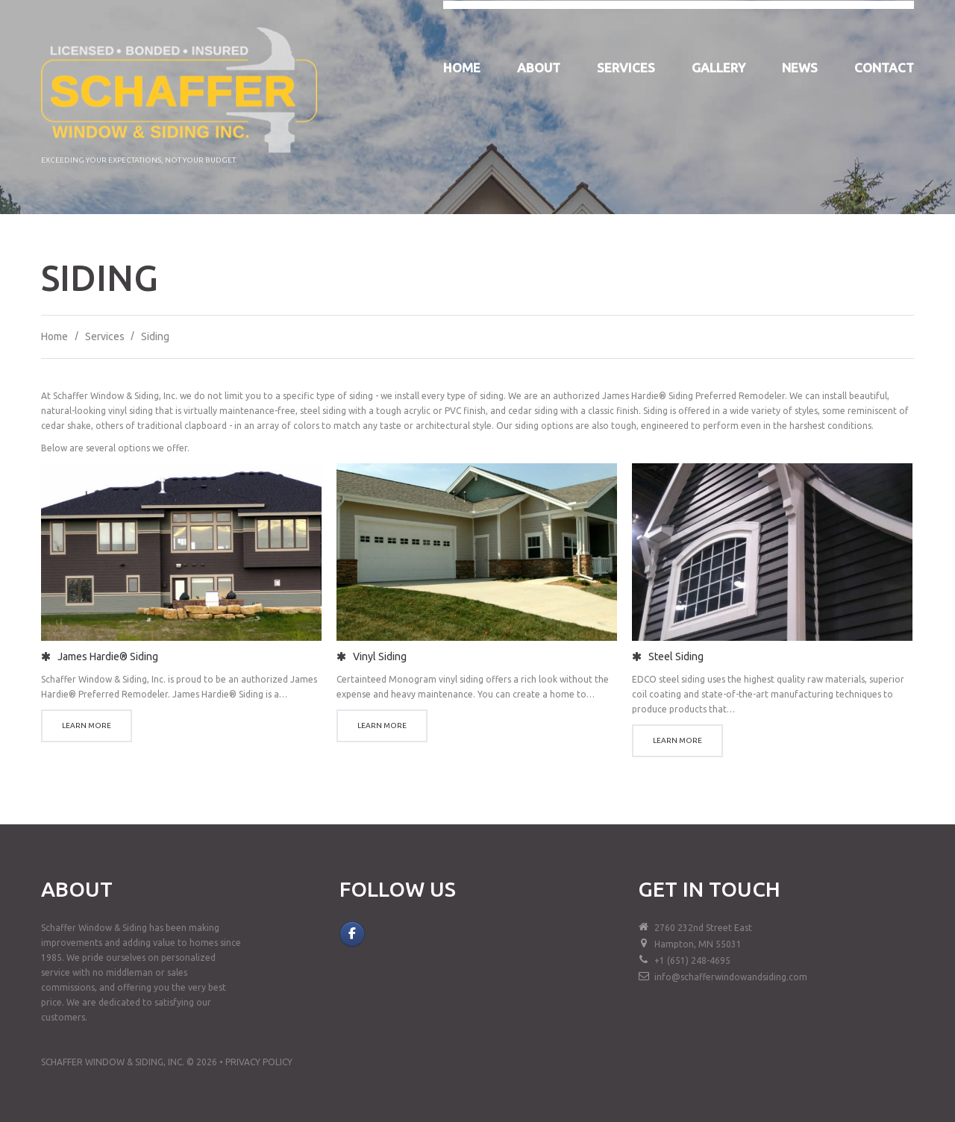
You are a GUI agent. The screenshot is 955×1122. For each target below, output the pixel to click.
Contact (884, 67)
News (800, 67)
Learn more (86, 725)
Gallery (718, 67)
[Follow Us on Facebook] (352, 934)
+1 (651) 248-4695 (692, 960)
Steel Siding (676, 656)
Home (461, 67)
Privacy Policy (258, 1062)
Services (626, 67)
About (538, 67)
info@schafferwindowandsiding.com (730, 977)
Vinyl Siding (380, 656)
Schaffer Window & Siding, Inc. (112, 1062)
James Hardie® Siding (107, 656)
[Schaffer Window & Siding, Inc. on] (380, 934)
